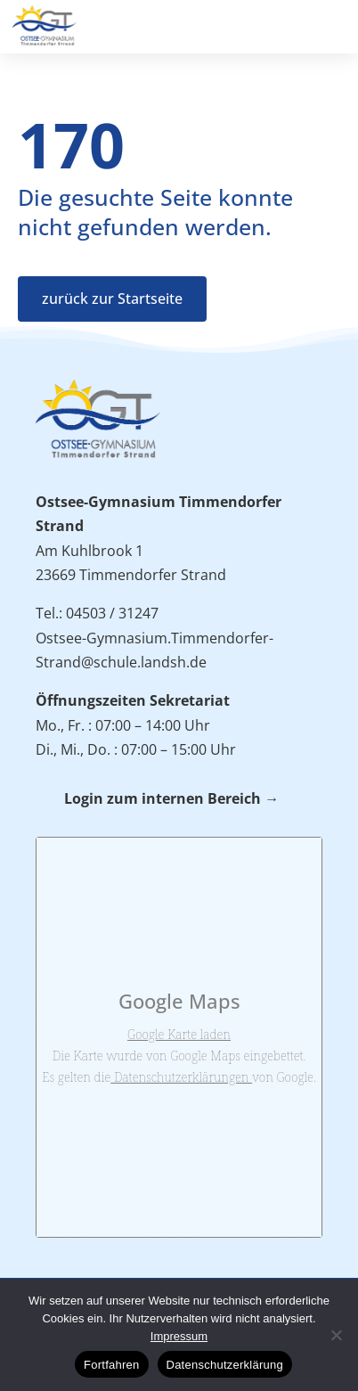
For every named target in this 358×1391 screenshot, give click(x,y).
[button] (335, 23)
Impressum (179, 1336)
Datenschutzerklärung (225, 1364)
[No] (336, 1335)
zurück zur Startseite (112, 298)
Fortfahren (111, 1364)
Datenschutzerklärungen (181, 1076)
